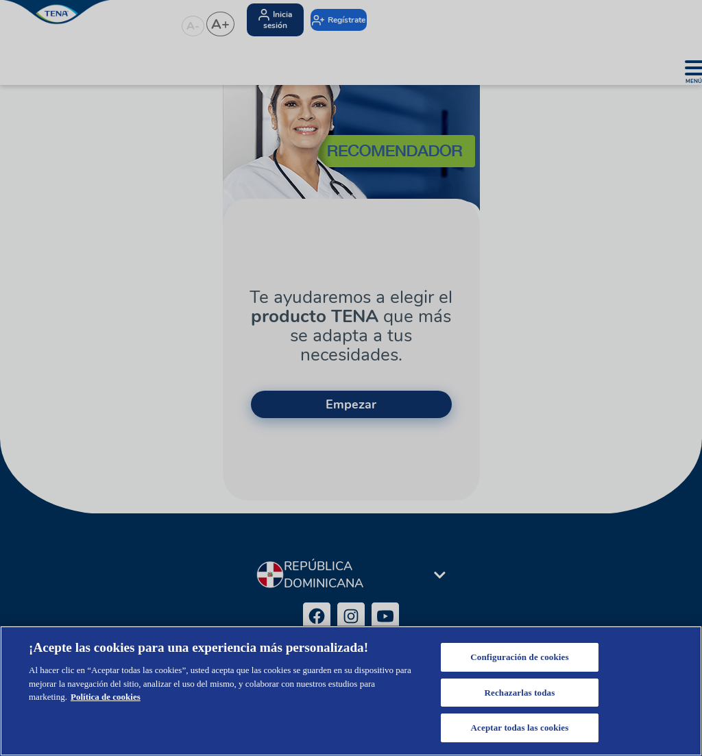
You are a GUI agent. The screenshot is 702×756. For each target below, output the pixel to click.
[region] (351, 691)
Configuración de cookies (519, 657)
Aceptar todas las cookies (520, 727)
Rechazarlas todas (519, 692)
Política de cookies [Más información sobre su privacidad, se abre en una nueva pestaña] (106, 697)
